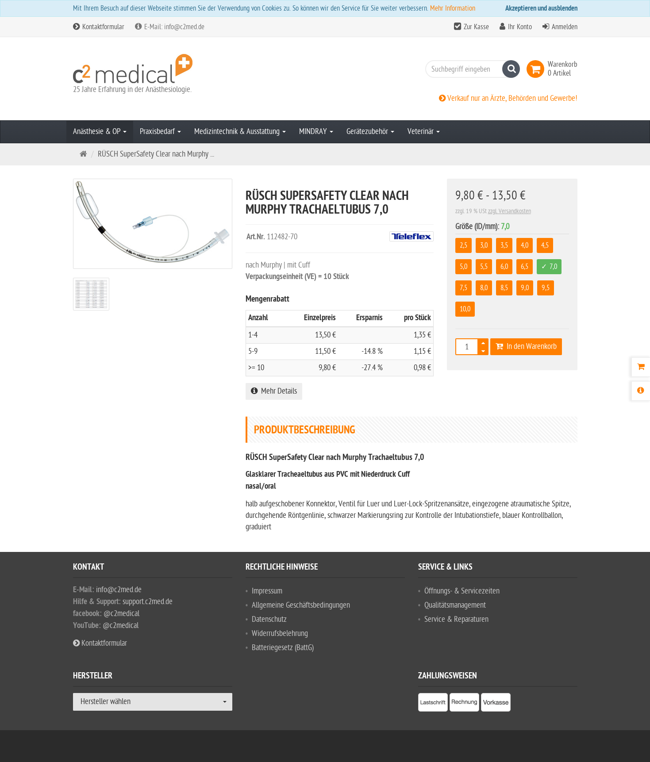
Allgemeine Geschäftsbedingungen (301, 605)
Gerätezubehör (370, 131)
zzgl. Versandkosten (509, 211)
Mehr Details (274, 391)
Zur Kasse (476, 27)
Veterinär (424, 131)
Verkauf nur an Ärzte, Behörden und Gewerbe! (508, 98)
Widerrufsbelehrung (280, 633)
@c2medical (121, 613)
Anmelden (564, 27)
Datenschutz (269, 619)
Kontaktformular (98, 27)
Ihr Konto (520, 27)
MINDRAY (316, 131)
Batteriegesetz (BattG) (283, 647)
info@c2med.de (119, 589)
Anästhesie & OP (100, 131)
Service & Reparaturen (456, 619)
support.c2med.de (148, 601)
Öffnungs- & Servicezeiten (462, 591)
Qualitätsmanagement (455, 605)
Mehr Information (452, 8)
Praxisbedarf (160, 131)
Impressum (267, 591)
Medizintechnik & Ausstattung (240, 131)
